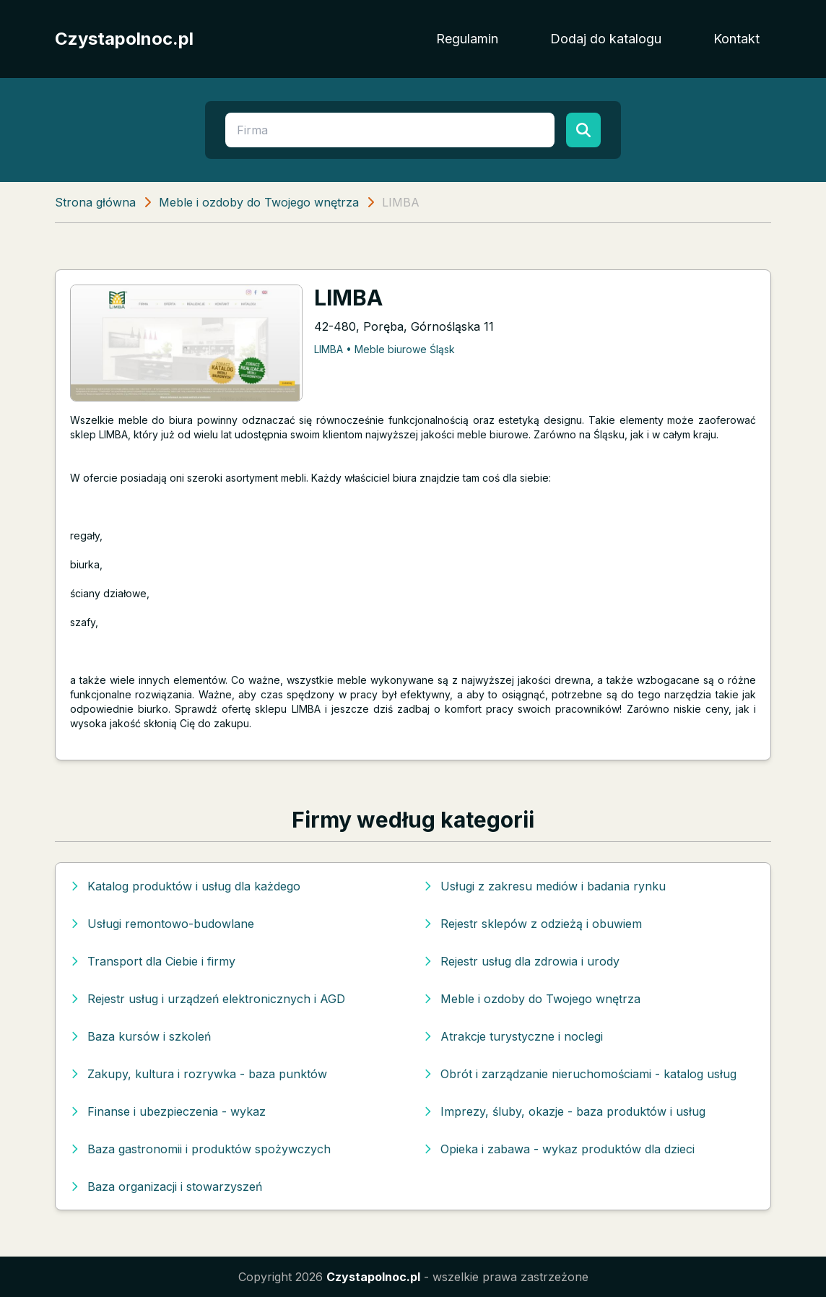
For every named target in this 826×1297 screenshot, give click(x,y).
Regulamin (467, 38)
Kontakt (736, 38)
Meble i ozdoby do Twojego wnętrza (259, 202)
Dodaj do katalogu (605, 38)
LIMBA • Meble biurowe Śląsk (384, 349)
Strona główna (95, 202)
